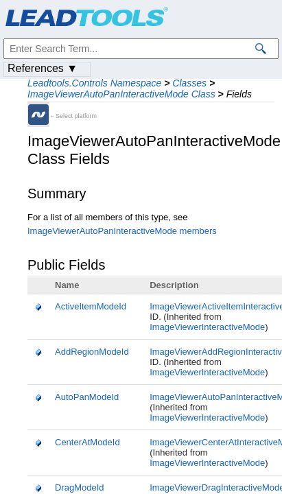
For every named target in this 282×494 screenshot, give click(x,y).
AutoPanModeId (87, 397)
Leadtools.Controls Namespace (94, 83)
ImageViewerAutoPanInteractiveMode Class (121, 94)
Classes (189, 83)
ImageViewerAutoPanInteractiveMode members (122, 231)
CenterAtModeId (87, 442)
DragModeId (79, 487)
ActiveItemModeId (90, 306)
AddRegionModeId (92, 351)
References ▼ (43, 68)
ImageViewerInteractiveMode (207, 327)
